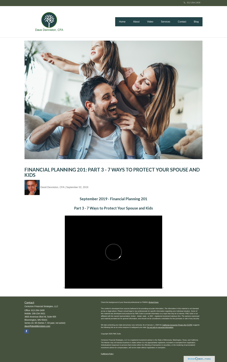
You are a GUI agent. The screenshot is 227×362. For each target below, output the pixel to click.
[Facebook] (26, 331)
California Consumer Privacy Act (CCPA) (177, 325)
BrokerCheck (154, 302)
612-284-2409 (192, 2)
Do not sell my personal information (160, 327)
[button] (136, 21)
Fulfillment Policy (107, 354)
